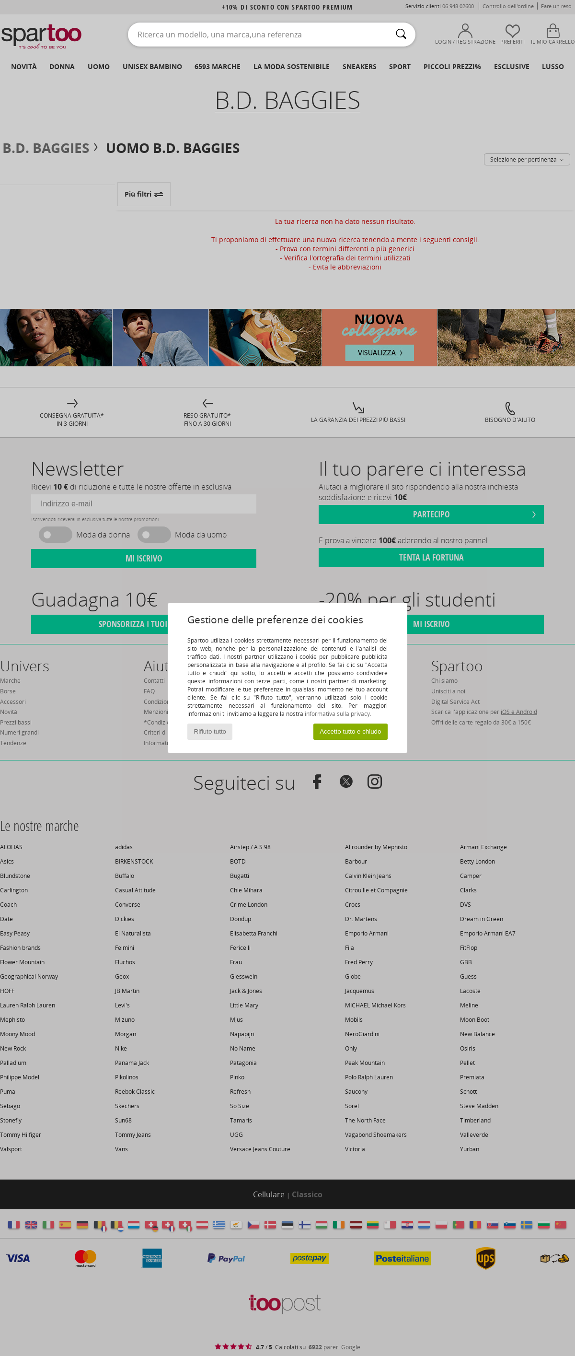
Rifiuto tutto (210, 731)
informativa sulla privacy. (338, 714)
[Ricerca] (401, 35)
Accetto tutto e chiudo (350, 731)
